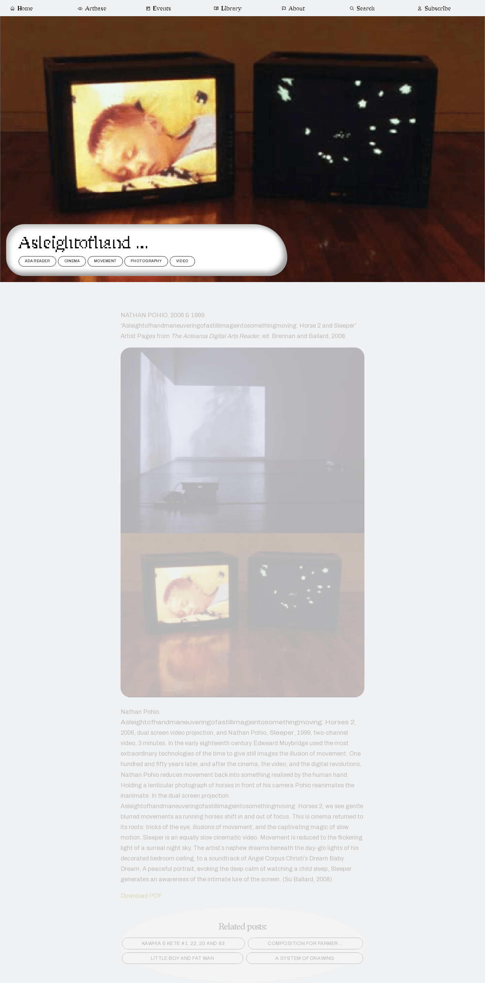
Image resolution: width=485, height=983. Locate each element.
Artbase (91, 8)
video (182, 261)
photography (146, 261)
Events (158, 8)
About (293, 8)
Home (21, 8)
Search (362, 8)
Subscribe (433, 8)
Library (228, 8)
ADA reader (37, 261)
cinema (71, 261)
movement (105, 261)
